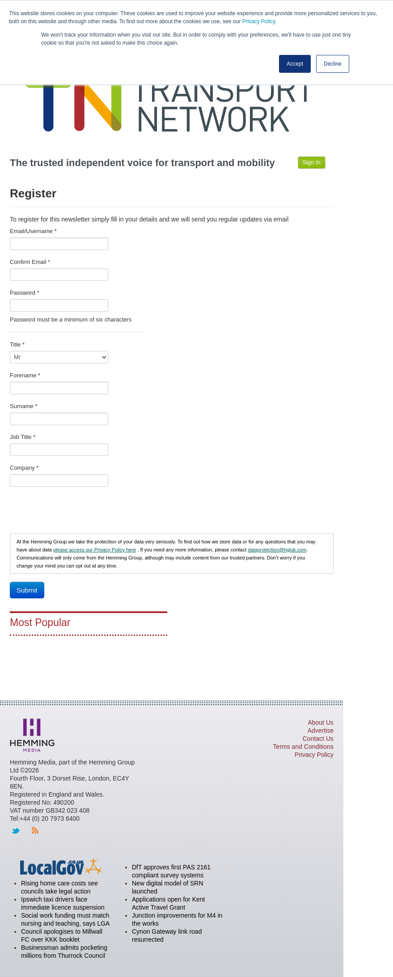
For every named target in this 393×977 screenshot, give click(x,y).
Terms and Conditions (303, 746)
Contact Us (318, 738)
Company (24, 467)
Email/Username (33, 231)
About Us (321, 722)
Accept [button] (295, 64)
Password (24, 292)
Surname (23, 406)
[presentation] (78, 512)
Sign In (312, 162)
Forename (25, 375)
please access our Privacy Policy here (94, 549)
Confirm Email (30, 262)
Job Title (22, 437)
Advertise (321, 730)
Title (17, 344)
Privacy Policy (258, 21)
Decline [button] (333, 64)
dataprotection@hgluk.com (277, 549)
